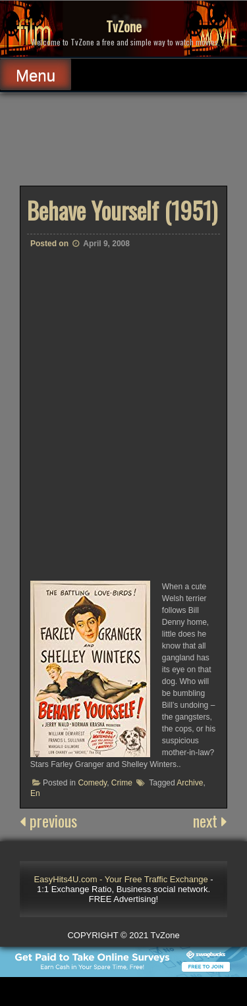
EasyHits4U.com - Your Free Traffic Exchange (120, 879)
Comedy (92, 782)
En (35, 793)
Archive (190, 782)
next (210, 820)
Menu (35, 75)
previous (48, 820)
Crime (121, 782)
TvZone (124, 26)
